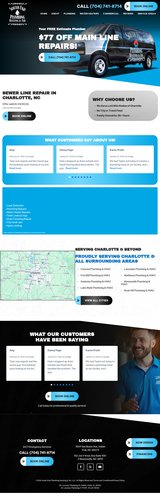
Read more (15, 173)
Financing (145, 461)
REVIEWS (128, 13)
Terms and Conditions (102, 486)
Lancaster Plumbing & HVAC (140, 274)
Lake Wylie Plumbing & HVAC (96, 293)
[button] (69, 182)
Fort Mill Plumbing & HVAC (95, 280)
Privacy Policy (119, 486)
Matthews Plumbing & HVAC (140, 280)
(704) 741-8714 (99, 6)
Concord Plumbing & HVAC (95, 274)
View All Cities (96, 303)
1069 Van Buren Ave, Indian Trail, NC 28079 (90, 455)
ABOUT (55, 13)
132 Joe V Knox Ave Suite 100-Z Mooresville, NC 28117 (90, 464)
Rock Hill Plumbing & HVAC (139, 293)
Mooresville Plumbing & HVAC (140, 286)
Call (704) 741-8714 (62, 58)
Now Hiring (144, 449)
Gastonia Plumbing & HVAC (95, 286)
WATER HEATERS (89, 13)
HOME (43, 13)
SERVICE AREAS (147, 13)
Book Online (143, 6)
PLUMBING (70, 13)
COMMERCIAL (111, 13)
